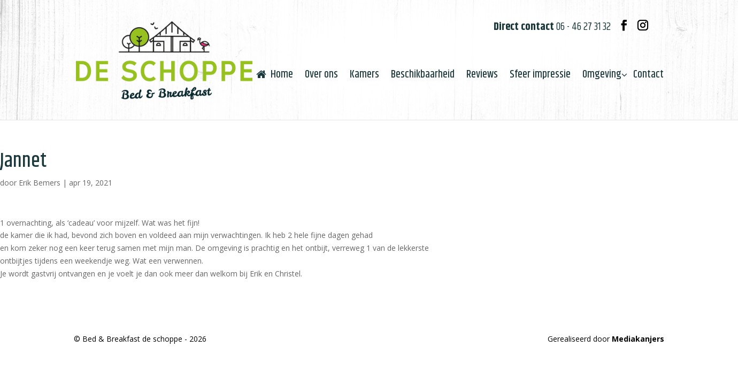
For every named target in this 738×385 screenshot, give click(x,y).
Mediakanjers (638, 339)
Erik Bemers (39, 183)
